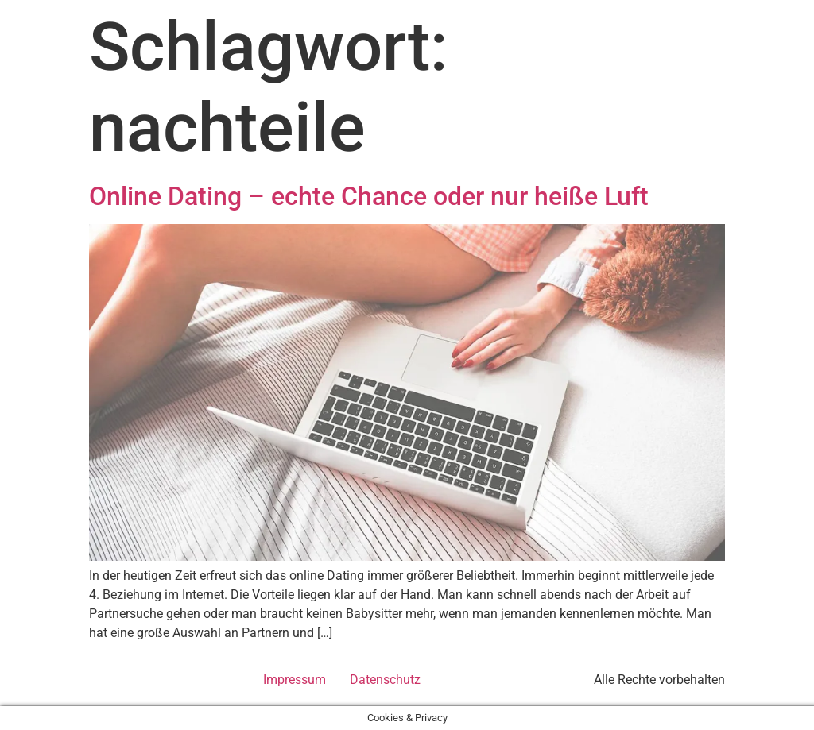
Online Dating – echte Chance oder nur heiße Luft (369, 196)
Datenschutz (385, 679)
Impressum (294, 679)
